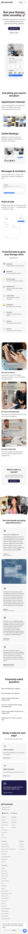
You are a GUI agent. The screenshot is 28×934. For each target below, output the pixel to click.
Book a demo (7, 758)
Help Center (4, 830)
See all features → (14, 257)
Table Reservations (6, 856)
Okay (14, 930)
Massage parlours (5, 918)
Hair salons (4, 870)
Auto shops (4, 901)
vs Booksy (21, 844)
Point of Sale (4, 851)
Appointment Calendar (13, 102)
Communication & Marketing (8, 849)
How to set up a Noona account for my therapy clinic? (14, 712)
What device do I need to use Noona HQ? (14, 718)
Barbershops (4, 873)
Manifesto (14, 822)
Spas (2, 883)
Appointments (4, 844)
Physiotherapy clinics (6, 893)
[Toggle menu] (25, 2)
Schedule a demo (14, 32)
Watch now (7, 775)
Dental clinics (4, 890)
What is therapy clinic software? (14, 693)
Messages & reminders (13, 171)
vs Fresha (21, 846)
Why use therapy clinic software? (14, 688)
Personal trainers (5, 908)
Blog (2, 835)
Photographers (5, 911)
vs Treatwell (22, 849)
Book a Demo (4, 825)
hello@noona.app (5, 809)
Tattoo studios (4, 913)
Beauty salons (4, 875)
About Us (14, 820)
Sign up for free (14, 28)
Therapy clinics (5, 896)
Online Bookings (9, 133)
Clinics (3, 888)
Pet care (3, 903)
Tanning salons (5, 880)
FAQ (2, 827)
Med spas (3, 885)
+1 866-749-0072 (5, 807)
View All (3, 861)
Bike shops (4, 906)
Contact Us (4, 832)
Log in (20, 2)
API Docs (3, 837)
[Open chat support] (25, 931)
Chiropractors (4, 898)
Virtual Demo (4, 822)
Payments (3, 854)
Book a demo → (14, 481)
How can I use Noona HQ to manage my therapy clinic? (14, 705)
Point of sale (7, 201)
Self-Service (4, 859)
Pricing (3, 820)
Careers (13, 825)
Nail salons (4, 878)
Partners (14, 827)
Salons (3, 868)
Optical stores (4, 916)
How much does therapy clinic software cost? (14, 699)
